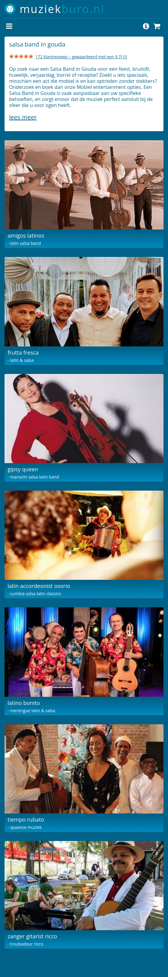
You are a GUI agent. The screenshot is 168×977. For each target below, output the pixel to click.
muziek (62, 9)
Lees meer (23, 117)
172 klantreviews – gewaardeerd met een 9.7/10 (81, 57)
